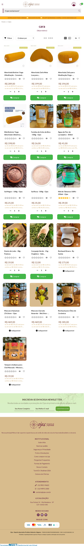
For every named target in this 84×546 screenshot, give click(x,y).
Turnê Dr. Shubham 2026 (42, 470)
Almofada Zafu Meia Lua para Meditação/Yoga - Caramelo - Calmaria (39, 74)
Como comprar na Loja (42, 456)
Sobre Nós (42, 442)
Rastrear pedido (42, 446)
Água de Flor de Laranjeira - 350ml (65, 133)
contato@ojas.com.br (42, 492)
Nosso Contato (42, 467)
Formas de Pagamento (42, 463)
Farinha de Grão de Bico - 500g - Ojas (40, 133)
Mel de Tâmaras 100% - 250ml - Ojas (67, 192)
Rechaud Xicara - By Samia (66, 252)
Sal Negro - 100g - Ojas (13, 191)
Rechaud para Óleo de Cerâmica (67, 311)
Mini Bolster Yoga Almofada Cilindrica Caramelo (12, 133)
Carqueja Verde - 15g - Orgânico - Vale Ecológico (40, 252)
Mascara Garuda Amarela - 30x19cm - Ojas (39, 312)
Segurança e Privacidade (42, 449)
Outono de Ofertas (42, 474)
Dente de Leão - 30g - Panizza (12, 252)
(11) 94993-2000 (42, 488)
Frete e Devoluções (42, 453)
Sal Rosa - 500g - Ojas (39, 191)
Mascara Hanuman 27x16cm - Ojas (11, 311)
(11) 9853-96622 (42, 485)
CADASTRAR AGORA (63, 408)
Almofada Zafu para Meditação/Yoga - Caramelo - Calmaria (66, 74)
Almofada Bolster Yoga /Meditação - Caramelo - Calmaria (14, 74)
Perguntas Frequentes (42, 460)
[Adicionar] (18, 91)
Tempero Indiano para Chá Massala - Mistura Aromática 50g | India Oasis (13, 366)
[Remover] (10, 91)
